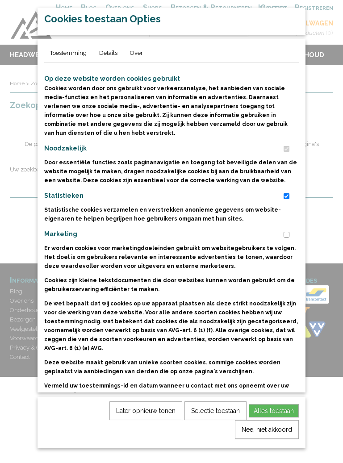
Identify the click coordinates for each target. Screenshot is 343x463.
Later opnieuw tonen (146, 425)
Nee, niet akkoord (267, 444)
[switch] (286, 164)
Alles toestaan (274, 425)
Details (108, 67)
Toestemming (68, 67)
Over (136, 67)
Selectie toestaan (215, 425)
